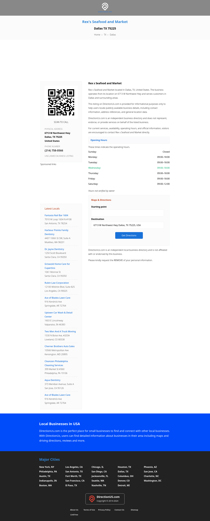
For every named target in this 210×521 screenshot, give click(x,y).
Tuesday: (92, 162)
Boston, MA (45, 485)
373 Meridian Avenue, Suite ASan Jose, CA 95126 (59, 384)
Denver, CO (124, 480)
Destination (97, 219)
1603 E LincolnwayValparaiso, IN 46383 (58, 318)
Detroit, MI (124, 485)
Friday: (91, 178)
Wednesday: (94, 167)
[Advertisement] (105, 59)
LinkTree (74, 514)
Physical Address (53, 129)
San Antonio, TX (74, 471)
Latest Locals (52, 208)
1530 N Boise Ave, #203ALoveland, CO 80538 (60, 335)
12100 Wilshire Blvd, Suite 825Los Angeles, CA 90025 (60, 286)
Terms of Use (89, 510)
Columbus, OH (125, 476)
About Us (74, 510)
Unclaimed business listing (59, 156)
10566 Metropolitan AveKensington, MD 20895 (60, 350)
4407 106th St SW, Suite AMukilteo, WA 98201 (57, 236)
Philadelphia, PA (48, 471)
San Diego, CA (99, 471)
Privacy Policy (104, 510)
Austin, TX (44, 476)
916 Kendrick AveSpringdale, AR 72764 (57, 301)
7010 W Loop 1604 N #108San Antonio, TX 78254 (58, 219)
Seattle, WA (98, 480)
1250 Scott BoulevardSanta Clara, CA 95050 (56, 253)
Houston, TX (124, 466)
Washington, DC (153, 480)
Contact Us (119, 510)
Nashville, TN (99, 485)
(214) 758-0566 (54, 150)
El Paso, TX (71, 485)
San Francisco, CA (74, 480)
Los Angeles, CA (74, 466)
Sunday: (92, 151)
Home (97, 34)
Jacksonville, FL (100, 476)
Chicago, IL (98, 466)
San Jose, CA (150, 471)
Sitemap (134, 510)
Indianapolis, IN (48, 480)
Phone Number (52, 146)
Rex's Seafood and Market (105, 21)
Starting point (99, 206)
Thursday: (93, 173)
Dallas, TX (123, 471)
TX (105, 34)
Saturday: (93, 183)
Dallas (113, 34)
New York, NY (46, 466)
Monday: (92, 157)
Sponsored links (48, 164)
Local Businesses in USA (59, 424)
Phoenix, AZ (150, 466)
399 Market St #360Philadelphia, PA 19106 (56, 367)
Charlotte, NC (151, 476)
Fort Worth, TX (73, 476)
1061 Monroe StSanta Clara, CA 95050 (57, 269)
